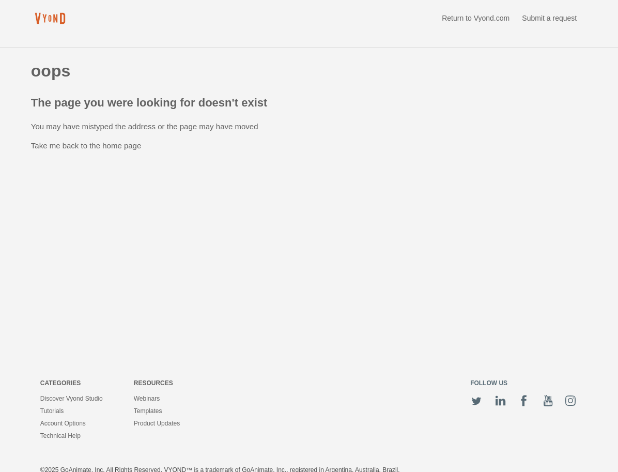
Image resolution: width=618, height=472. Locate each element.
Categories (60, 383)
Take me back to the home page (86, 145)
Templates (148, 411)
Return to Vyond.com (475, 18)
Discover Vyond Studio (71, 398)
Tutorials (52, 411)
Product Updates (157, 423)
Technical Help (60, 435)
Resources (153, 383)
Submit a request (549, 18)
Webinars (147, 398)
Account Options (63, 423)
